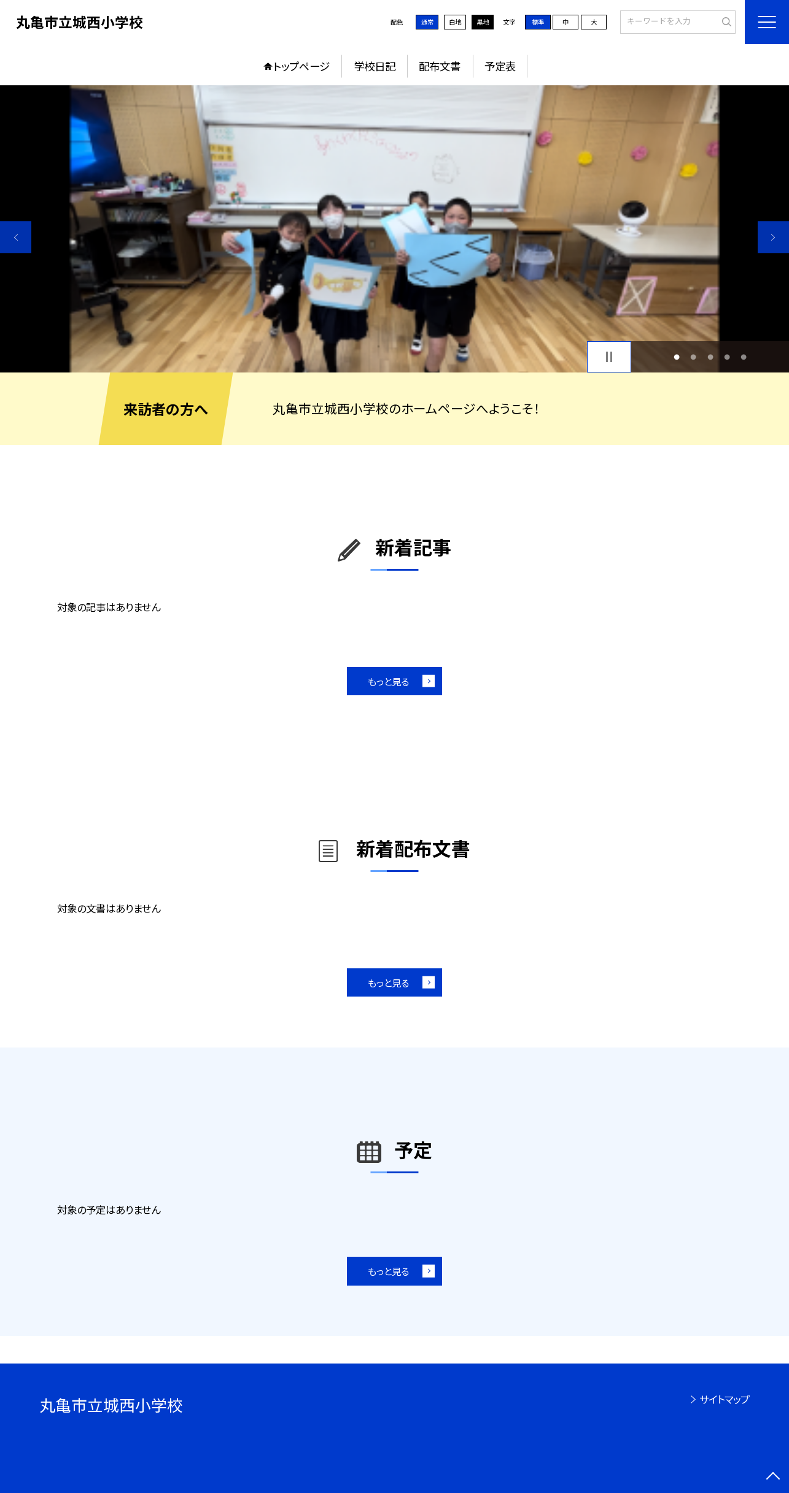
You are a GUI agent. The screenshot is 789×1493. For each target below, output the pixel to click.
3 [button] (710, 357)
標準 (538, 21)
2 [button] (693, 357)
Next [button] (773, 237)
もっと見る (388, 681)
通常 (427, 21)
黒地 (482, 21)
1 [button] (677, 357)
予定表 (500, 66)
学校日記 (374, 66)
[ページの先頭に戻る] (773, 1477)
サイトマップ (724, 1399)
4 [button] (727, 357)
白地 (455, 21)
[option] (394, 229)
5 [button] (743, 357)
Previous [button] (15, 237)
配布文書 (440, 66)
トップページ (301, 66)
